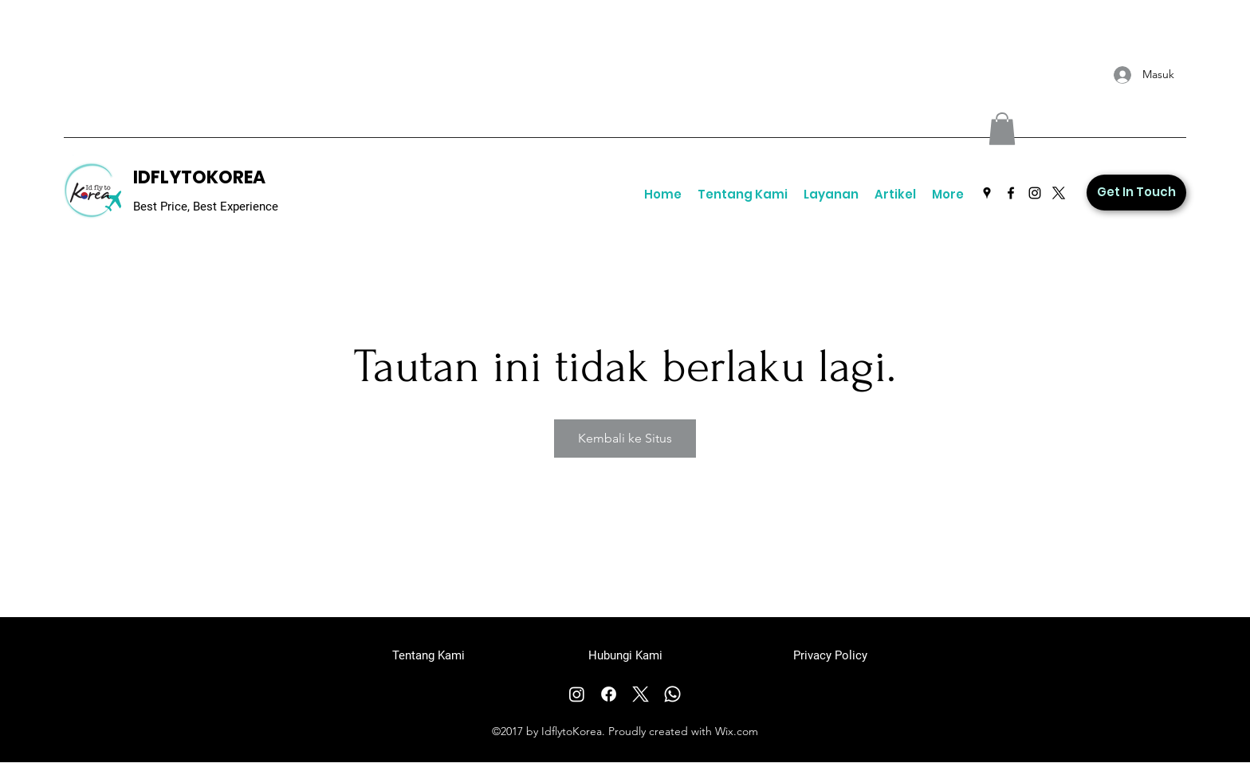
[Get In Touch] (1136, 192)
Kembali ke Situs (625, 438)
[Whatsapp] (672, 694)
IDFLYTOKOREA (199, 177)
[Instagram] (1035, 193)
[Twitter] (1059, 193)
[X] (641, 694)
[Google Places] (987, 193)
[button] (1002, 128)
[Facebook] (1011, 193)
